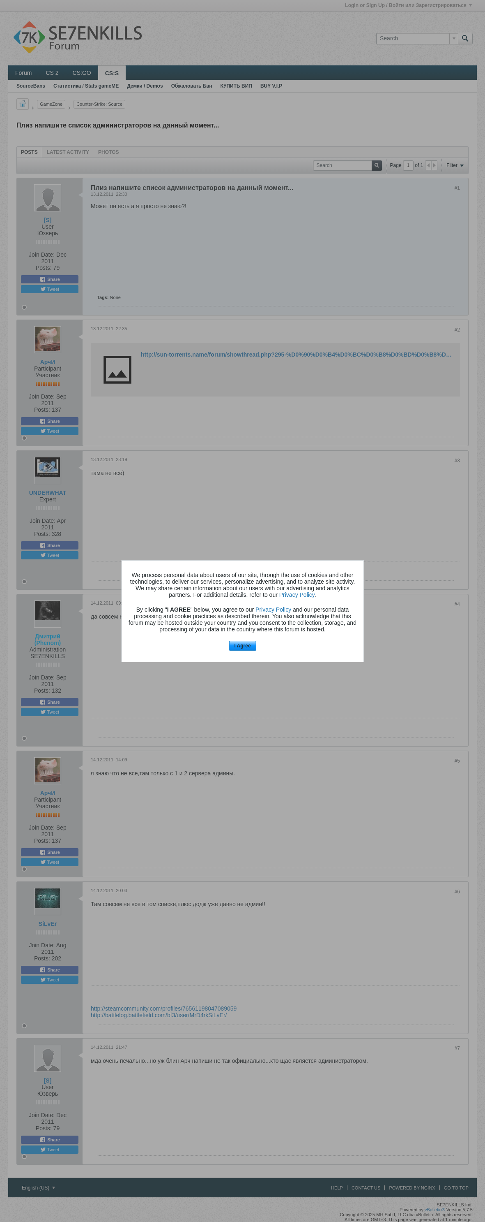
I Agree (242, 646)
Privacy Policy (297, 594)
